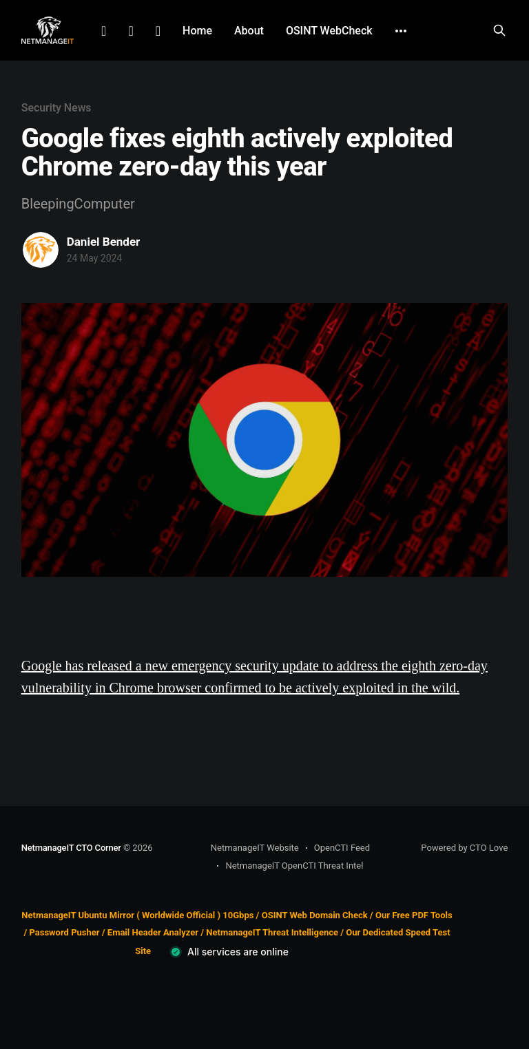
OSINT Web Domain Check (315, 915)
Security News (56, 107)
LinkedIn (103, 31)
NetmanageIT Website (255, 848)
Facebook (130, 31)
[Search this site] (499, 30)
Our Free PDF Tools (414, 915)
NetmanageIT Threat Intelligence (272, 932)
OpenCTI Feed (342, 848)
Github (158, 31)
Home (197, 30)
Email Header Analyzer (152, 932)
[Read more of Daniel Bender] (40, 250)
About (249, 30)
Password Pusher (64, 932)
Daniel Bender (104, 241)
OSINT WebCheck (329, 30)
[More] (401, 31)
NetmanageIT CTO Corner (71, 848)
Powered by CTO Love (464, 848)
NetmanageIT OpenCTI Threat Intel (294, 865)
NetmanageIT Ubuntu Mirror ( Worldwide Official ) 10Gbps (137, 915)
